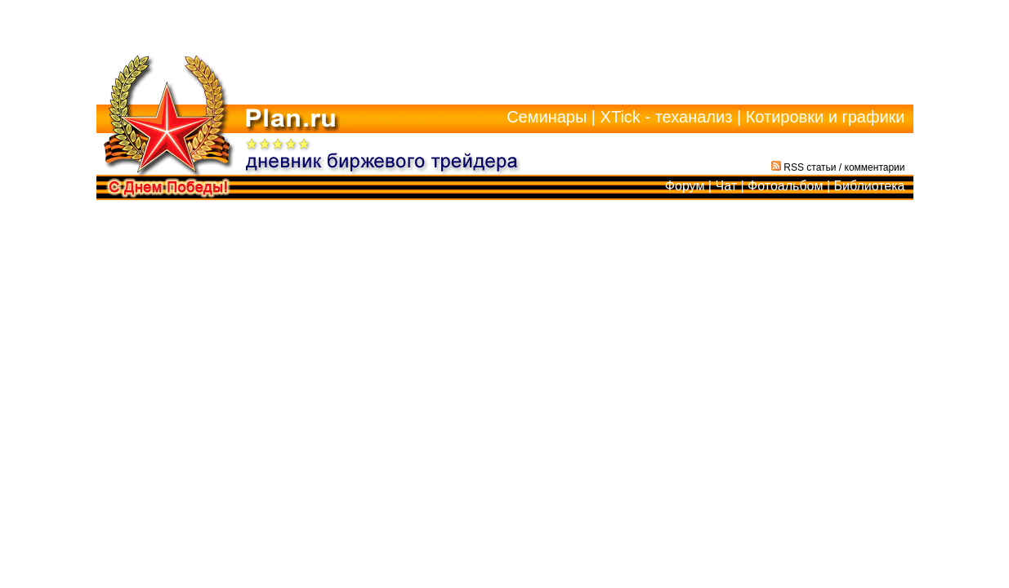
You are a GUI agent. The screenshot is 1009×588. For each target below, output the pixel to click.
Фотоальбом (785, 186)
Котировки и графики (825, 117)
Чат (726, 186)
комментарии (875, 167)
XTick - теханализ (666, 117)
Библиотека (869, 186)
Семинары (547, 117)
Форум (685, 186)
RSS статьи (804, 167)
